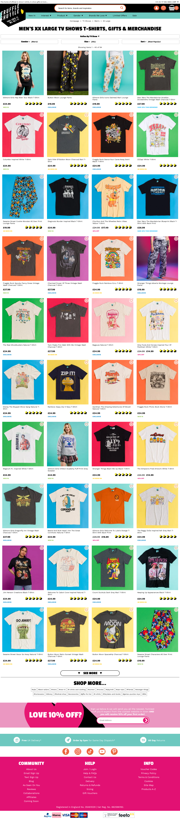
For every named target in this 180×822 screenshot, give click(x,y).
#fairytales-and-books (111, 694)
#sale (34, 690)
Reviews (31, 789)
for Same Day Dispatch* (90, 740)
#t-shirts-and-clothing (77, 690)
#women (91, 690)
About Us (31, 769)
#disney (49, 694)
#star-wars (120, 690)
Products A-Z (149, 789)
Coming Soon (31, 801)
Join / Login (89, 769)
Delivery (90, 781)
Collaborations (31, 793)
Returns (152, 740)
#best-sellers (43, 690)
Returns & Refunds (90, 785)
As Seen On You (31, 785)
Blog (31, 781)
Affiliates (31, 797)
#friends (130, 690)
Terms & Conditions (148, 777)
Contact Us (90, 777)
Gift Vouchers (90, 793)
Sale (134, 15)
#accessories (73, 694)
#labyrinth (110, 690)
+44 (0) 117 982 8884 (163, 2)
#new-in (62, 690)
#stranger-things (141, 690)
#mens (54, 690)
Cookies (148, 781)
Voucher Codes (148, 769)
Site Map (149, 785)
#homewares (39, 694)
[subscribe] (145, 720)
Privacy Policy (148, 773)
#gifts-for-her (86, 694)
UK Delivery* (27, 740)
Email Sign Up (31, 773)
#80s (144, 694)
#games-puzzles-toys (131, 694)
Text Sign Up (31, 777)
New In (31, 15)
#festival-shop (60, 694)
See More (90, 673)
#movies (100, 690)
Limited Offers (120, 15)
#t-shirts (97, 694)
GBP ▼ (176, 2)
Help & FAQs (90, 773)
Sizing (90, 789)
